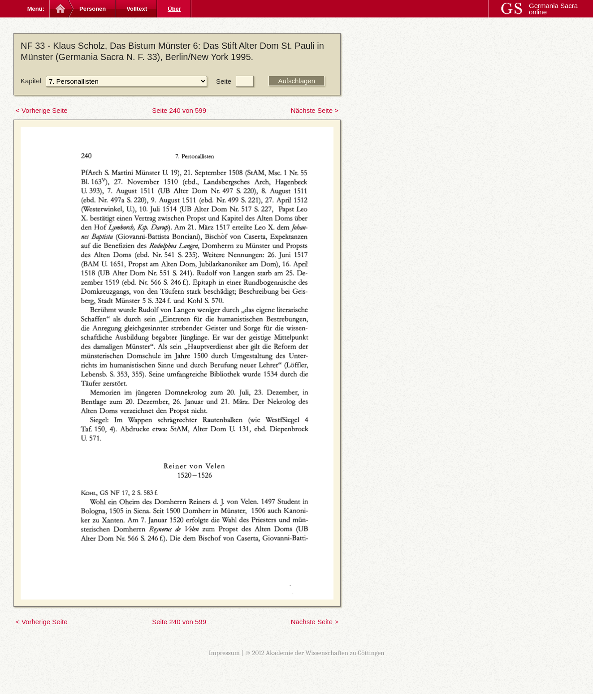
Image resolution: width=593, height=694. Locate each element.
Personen (92, 8)
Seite (223, 81)
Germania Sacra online (553, 9)
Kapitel (31, 81)
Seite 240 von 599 (179, 110)
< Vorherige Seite (42, 110)
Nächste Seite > (314, 110)
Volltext (136, 8)
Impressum (224, 653)
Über (174, 8)
